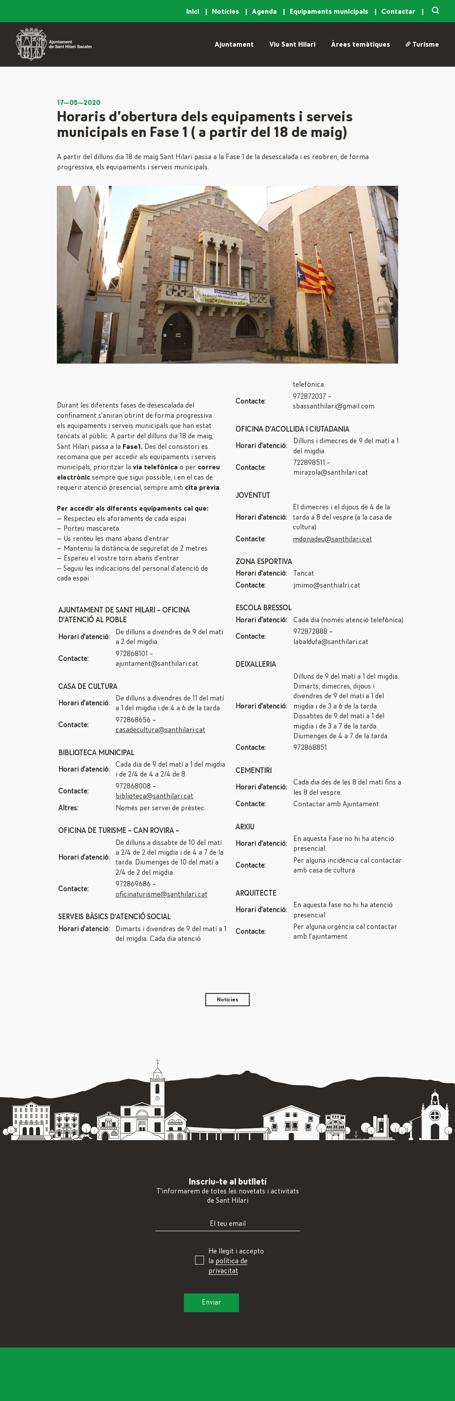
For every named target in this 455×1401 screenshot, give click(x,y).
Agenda (265, 11)
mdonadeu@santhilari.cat (332, 539)
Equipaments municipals (330, 11)
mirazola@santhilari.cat (330, 472)
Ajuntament (234, 44)
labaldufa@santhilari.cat (330, 641)
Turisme (422, 44)
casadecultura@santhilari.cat (160, 729)
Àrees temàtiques (360, 44)
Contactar (399, 11)
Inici (193, 11)
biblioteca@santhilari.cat (154, 796)
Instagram (365, 1395)
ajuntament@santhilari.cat (157, 663)
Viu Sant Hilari (292, 44)
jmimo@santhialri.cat (326, 585)
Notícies (226, 11)
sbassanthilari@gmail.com (334, 406)
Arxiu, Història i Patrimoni (275, 1395)
